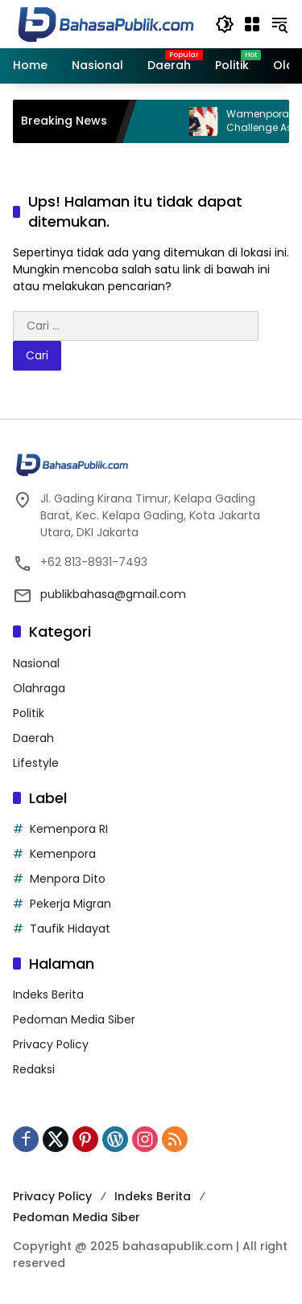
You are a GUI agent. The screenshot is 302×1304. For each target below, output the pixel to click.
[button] (224, 24)
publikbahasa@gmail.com (113, 594)
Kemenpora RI (69, 829)
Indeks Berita (48, 994)
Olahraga (39, 688)
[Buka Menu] (252, 24)
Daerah (33, 738)
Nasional (36, 663)
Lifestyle (36, 763)
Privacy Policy (51, 1044)
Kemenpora (63, 854)
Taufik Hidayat (70, 929)
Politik (28, 713)
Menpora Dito (67, 879)
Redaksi (34, 1069)
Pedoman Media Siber (74, 1019)
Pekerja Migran (70, 904)
